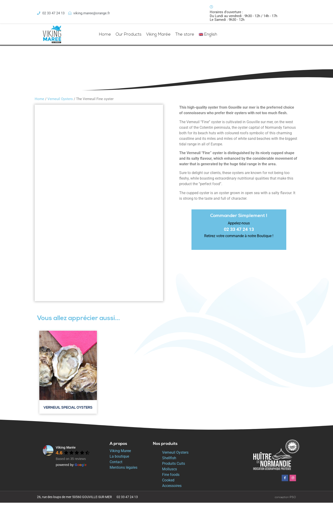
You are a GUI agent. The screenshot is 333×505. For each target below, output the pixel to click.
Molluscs (169, 471)
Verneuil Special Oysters (67, 410)
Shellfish (169, 460)
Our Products (129, 36)
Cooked (168, 482)
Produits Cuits (173, 466)
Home (105, 36)
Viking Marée (158, 36)
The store (184, 36)
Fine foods (170, 477)
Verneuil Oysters (60, 101)
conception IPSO (285, 499)
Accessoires (172, 488)
